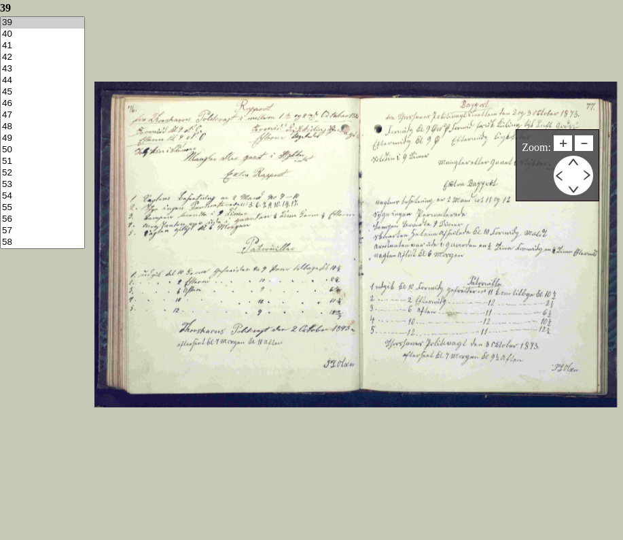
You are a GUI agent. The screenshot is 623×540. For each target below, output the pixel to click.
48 (42, 127)
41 (42, 46)
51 (42, 161)
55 (42, 208)
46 (42, 103)
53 (42, 184)
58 (42, 242)
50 (42, 150)
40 (42, 34)
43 (42, 69)
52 (42, 173)
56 (42, 219)
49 (42, 138)
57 (42, 231)
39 (42, 23)
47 (42, 115)
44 (42, 80)
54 (42, 196)
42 (42, 57)
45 (42, 92)
